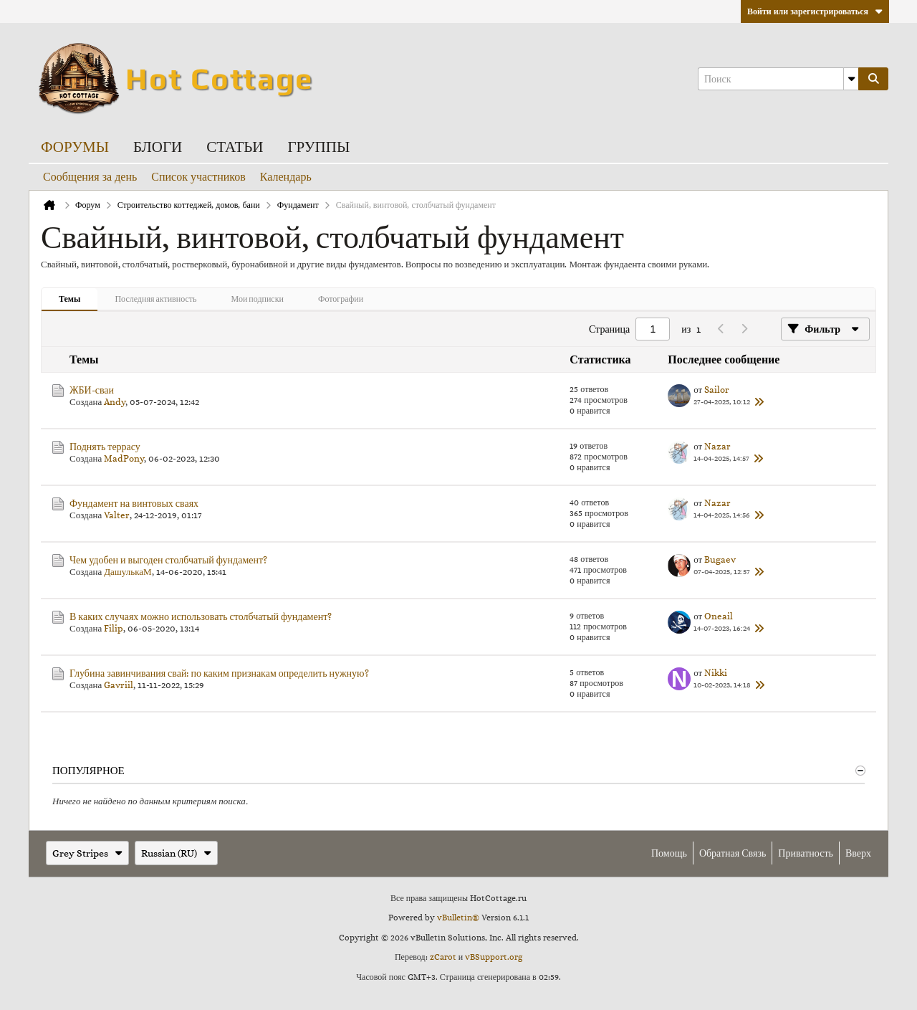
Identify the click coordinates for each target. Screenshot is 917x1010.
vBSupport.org (493, 957)
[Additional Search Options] (851, 78)
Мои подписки (257, 298)
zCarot (443, 957)
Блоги (157, 147)
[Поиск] (778, 78)
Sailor (716, 389)
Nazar (717, 446)
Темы (69, 298)
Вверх (858, 853)
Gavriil (118, 685)
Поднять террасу (104, 446)
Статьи (234, 147)
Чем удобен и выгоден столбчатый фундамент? (168, 560)
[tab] (69, 299)
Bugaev (720, 559)
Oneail (718, 616)
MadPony (124, 458)
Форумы (75, 147)
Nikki (715, 672)
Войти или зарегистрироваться (815, 11)
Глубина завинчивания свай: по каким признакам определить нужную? (219, 673)
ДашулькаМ (127, 571)
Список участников (198, 177)
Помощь (669, 853)
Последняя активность (155, 298)
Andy (114, 401)
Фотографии (340, 298)
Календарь (286, 177)
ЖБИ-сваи (91, 390)
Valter (117, 515)
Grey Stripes (87, 853)
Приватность (805, 853)
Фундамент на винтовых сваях (133, 503)
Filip (113, 628)
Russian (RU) (176, 853)
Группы (318, 147)
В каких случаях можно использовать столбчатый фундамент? (200, 616)
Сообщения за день (90, 177)
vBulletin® (458, 918)
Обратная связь (732, 853)
